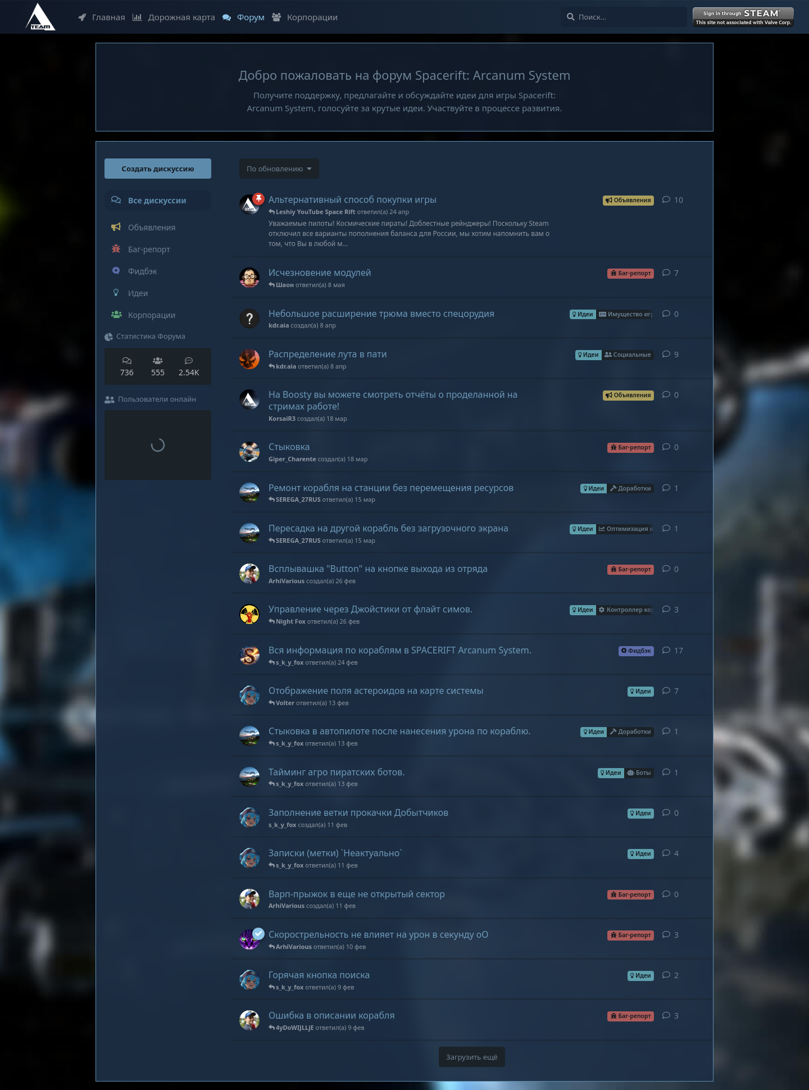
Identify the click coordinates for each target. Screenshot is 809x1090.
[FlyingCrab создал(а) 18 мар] (249, 359)
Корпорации (305, 16)
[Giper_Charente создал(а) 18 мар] (249, 452)
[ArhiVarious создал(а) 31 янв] (249, 1020)
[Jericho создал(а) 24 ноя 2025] (249, 614)
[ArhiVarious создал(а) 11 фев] (249, 899)
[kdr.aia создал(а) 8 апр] (249, 318)
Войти (744, 17)
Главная (101, 16)
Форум (243, 16)
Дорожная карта (174, 16)
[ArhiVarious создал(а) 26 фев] (249, 574)
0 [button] (676, 313)
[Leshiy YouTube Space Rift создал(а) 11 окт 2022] (249, 939)
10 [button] (678, 199)
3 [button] (676, 609)
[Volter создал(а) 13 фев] (249, 736)
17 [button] (678, 650)
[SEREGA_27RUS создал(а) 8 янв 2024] (249, 655)
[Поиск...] (624, 17)
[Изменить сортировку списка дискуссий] (279, 168)
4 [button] (676, 853)
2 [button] (676, 975)
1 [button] (676, 488)
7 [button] (676, 272)
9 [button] (676, 354)
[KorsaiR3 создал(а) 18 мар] (249, 399)
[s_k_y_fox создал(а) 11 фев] (249, 817)
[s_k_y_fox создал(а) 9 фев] (249, 695)
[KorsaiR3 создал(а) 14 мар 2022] (249, 204)
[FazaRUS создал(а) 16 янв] (249, 277)
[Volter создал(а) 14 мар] (249, 493)
